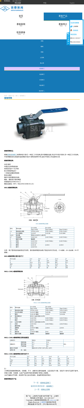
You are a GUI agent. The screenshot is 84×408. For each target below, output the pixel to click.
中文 (44, 3)
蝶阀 (42, 46)
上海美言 (43, 402)
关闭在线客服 (68, 38)
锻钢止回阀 (45, 389)
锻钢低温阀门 (45, 383)
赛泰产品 (11, 96)
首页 (5, 96)
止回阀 (42, 57)
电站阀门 (42, 85)
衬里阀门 (42, 80)
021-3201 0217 (17, 1)
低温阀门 (42, 74)
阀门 (17, 96)
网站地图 (18, 3)
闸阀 (42, 52)
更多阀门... (42, 91)
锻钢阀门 (42, 68)
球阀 (42, 41)
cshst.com (53, 400)
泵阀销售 (75, 30)
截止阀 (42, 63)
